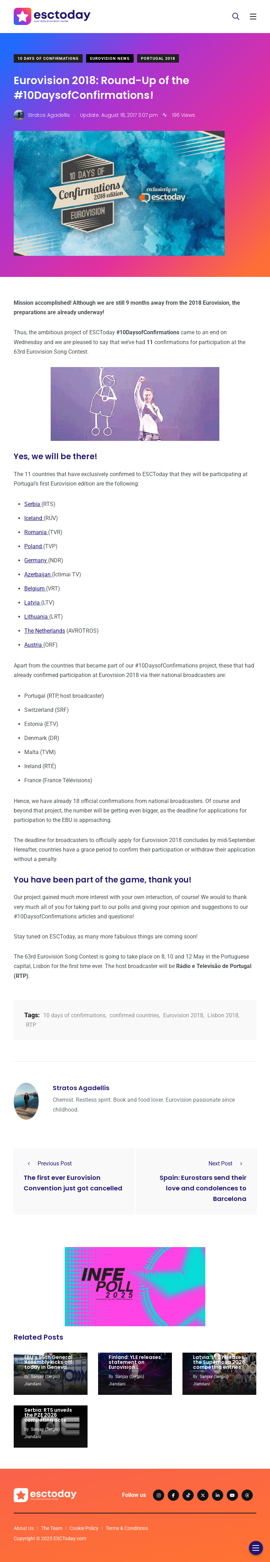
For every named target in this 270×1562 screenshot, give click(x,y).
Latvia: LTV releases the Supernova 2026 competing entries (219, 1362)
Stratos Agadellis (81, 1087)
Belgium (35, 588)
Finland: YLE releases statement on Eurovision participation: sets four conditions (135, 1367)
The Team (51, 1528)
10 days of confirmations (74, 1015)
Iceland (34, 518)
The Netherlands (44, 630)
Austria (33, 644)
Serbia (32, 504)
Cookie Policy (84, 1528)
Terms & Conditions (127, 1528)
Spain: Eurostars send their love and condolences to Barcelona (203, 1188)
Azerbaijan (38, 574)
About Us (24, 1528)
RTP (31, 1025)
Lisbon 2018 (222, 1015)
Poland (33, 546)
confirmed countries (134, 1015)
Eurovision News (110, 58)
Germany (36, 560)
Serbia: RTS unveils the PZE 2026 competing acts (48, 1414)
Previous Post (48, 1163)
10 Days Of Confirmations (48, 58)
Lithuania (36, 616)
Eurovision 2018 (183, 1015)
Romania (36, 532)
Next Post (227, 1163)
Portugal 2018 (158, 58)
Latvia (32, 602)
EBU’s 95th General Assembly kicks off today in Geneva (48, 1362)
